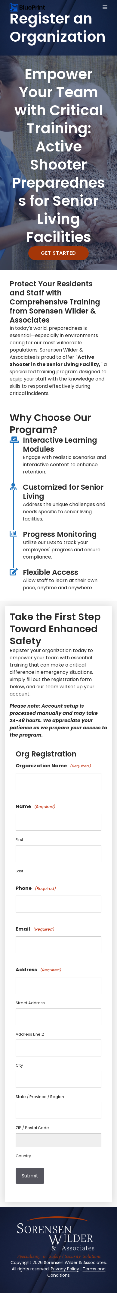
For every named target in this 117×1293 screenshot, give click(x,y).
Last (19, 871)
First (19, 839)
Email (35, 929)
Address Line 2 (30, 1034)
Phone (36, 888)
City (19, 1065)
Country (23, 1156)
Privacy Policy (65, 1269)
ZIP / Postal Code (32, 1128)
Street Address (30, 1003)
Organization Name (53, 766)
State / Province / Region (40, 1097)
